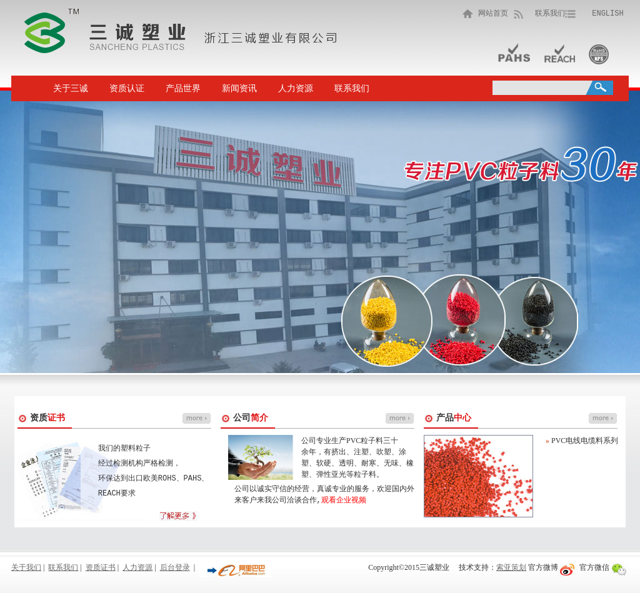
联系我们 (550, 13)
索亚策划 (511, 567)
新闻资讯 (239, 88)
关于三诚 (70, 88)
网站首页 (491, 13)
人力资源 (295, 88)
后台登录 (175, 567)
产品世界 (183, 88)
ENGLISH (607, 13)
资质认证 (126, 88)
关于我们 (26, 567)
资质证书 (101, 567)
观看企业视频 (343, 500)
